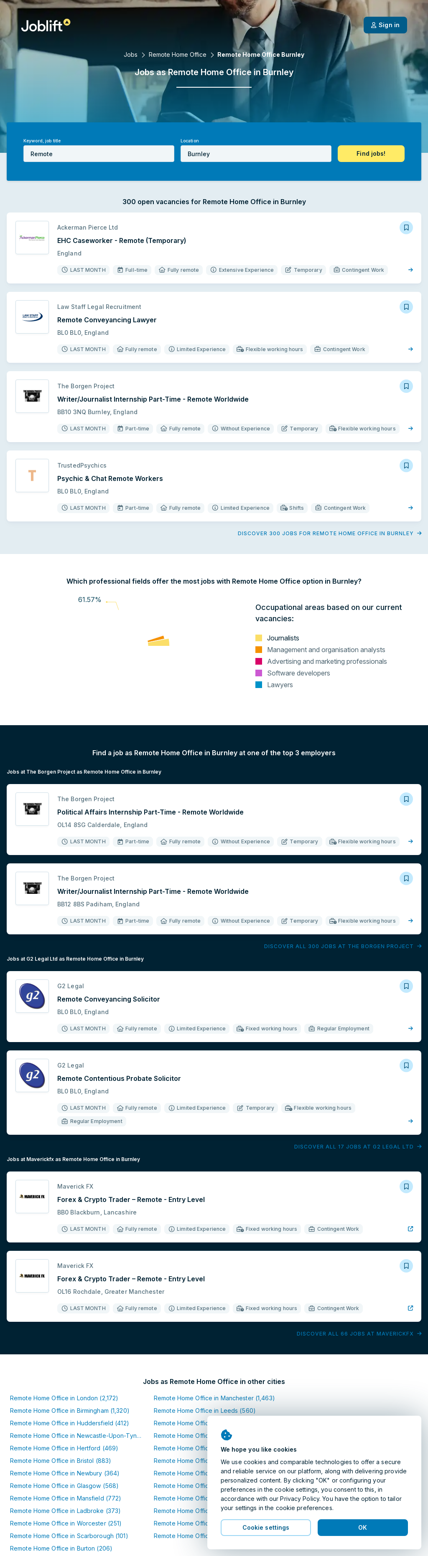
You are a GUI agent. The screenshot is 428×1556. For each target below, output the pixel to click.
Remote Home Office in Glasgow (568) (64, 1485)
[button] (371, 153)
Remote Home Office (177, 54)
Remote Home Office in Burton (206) (61, 1548)
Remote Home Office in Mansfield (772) (65, 1498)
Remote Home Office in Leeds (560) (205, 1410)
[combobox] (98, 153)
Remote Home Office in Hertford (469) (64, 1448)
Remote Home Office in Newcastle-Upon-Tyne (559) (84, 1435)
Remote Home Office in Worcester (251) (66, 1523)
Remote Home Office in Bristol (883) (60, 1460)
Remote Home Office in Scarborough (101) (69, 1535)
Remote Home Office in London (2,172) (64, 1398)
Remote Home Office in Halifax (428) (205, 1423)
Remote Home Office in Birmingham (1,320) (70, 1410)
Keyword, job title (42, 141)
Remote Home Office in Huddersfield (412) (69, 1423)
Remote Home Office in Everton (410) (206, 1510)
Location (190, 141)
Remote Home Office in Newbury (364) (65, 1473)
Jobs (131, 54)
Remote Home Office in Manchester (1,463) (214, 1398)
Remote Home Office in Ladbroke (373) (65, 1510)
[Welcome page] (46, 25)
